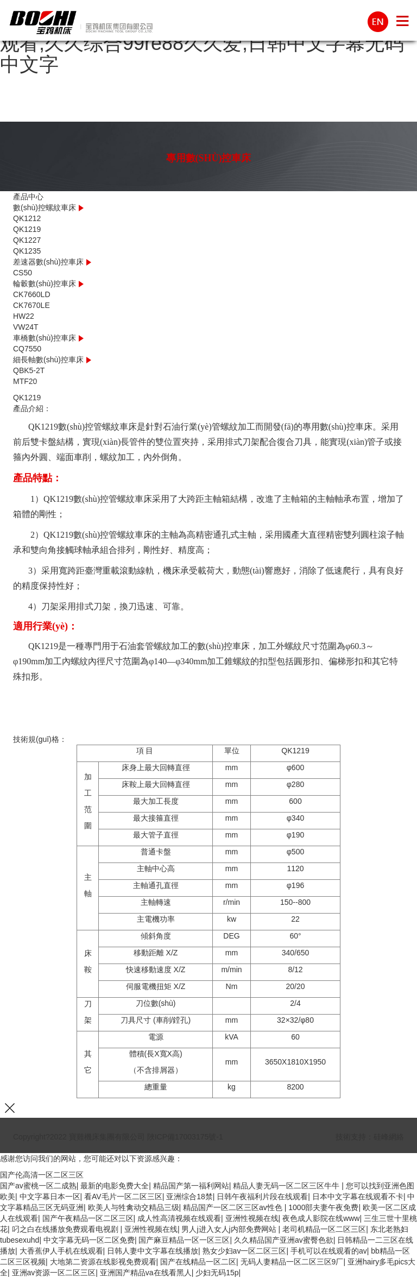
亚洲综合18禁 (189, 1196)
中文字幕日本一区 (50, 1196)
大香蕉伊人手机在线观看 (61, 1250)
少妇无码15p (216, 1272)
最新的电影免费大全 (114, 1185)
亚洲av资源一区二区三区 (54, 1272)
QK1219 (27, 229)
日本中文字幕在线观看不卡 (357, 1196)
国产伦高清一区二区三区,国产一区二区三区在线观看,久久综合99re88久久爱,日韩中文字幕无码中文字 (208, 42)
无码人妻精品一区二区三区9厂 (292, 1261)
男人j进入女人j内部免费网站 (229, 1229)
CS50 (22, 272)
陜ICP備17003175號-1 (185, 1136)
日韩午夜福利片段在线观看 (262, 1196)
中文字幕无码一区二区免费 (89, 1240)
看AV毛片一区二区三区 (123, 1196)
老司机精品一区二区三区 (324, 1229)
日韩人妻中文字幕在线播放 (152, 1250)
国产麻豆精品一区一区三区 (184, 1240)
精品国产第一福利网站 (191, 1185)
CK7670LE (31, 305)
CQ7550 (27, 348)
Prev (32, 392)
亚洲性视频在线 (252, 1218)
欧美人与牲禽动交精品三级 (133, 1207)
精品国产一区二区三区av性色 (234, 1207)
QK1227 (27, 240)
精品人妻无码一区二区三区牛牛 (287, 1185)
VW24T (26, 327)
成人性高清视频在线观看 (179, 1218)
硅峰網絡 (389, 1136)
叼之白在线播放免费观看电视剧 (66, 1229)
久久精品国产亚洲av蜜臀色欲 (283, 1240)
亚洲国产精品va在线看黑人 (146, 1272)
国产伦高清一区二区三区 (42, 1174)
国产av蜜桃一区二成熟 (38, 1185)
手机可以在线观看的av (328, 1250)
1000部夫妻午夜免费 (323, 1207)
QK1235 (27, 251)
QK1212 (27, 218)
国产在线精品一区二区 (198, 1261)
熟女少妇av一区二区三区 (245, 1250)
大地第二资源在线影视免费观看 (103, 1261)
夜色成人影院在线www (320, 1218)
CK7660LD (31, 294)
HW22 (23, 316)
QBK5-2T (29, 370)
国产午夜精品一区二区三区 (88, 1218)
